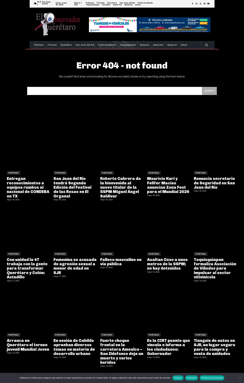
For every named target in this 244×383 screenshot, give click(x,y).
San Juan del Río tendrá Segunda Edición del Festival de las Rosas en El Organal (72, 187)
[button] (207, 45)
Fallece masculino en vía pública (120, 261)
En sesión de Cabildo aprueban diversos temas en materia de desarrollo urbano (74, 347)
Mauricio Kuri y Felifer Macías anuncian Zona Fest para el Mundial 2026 (168, 185)
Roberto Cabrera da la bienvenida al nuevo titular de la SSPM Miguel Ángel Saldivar (120, 187)
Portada (13, 173)
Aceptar (178, 378)
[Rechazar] (240, 378)
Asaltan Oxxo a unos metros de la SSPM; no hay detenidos (167, 264)
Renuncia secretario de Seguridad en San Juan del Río (214, 183)
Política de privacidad (212, 378)
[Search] (209, 91)
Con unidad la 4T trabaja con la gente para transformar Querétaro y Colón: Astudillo (27, 268)
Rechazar (191, 378)
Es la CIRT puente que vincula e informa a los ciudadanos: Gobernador (168, 347)
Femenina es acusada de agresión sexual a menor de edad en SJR (75, 266)
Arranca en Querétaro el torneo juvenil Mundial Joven (28, 345)
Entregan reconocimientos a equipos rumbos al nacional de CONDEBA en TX (28, 187)
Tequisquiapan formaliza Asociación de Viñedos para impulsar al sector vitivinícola (215, 268)
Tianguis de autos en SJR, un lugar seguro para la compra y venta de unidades (214, 347)
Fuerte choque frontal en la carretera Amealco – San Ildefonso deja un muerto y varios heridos (121, 351)
